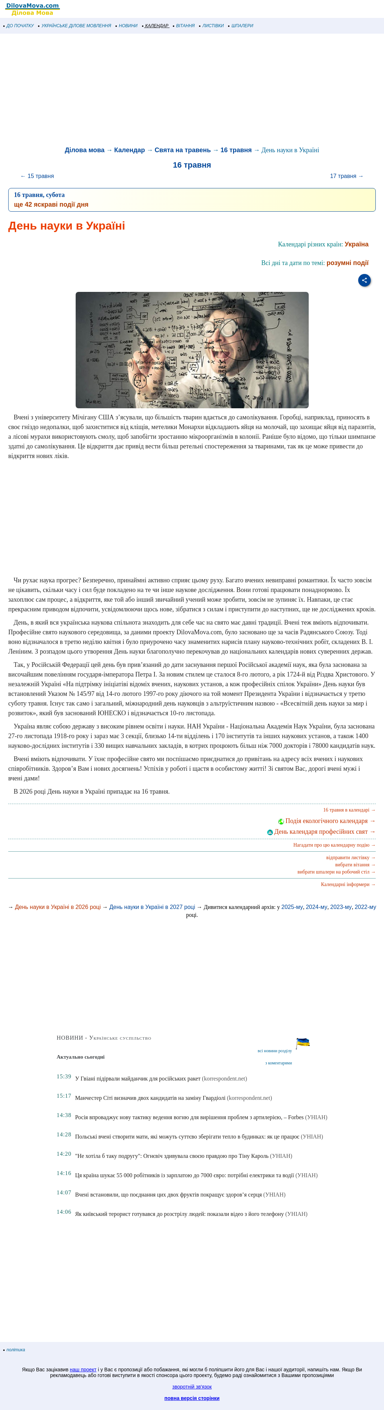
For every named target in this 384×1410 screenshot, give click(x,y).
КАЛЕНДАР (155, 25)
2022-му (365, 907)
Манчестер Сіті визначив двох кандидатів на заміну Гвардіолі (150, 1098)
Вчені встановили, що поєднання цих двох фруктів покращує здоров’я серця (168, 1195)
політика (14, 1349)
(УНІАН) (316, 1117)
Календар (129, 150)
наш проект (83, 1369)
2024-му (316, 907)
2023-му (341, 907)
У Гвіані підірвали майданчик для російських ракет (137, 1078)
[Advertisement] (192, 91)
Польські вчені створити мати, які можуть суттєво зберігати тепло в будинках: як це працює (187, 1137)
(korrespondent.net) (224, 1078)
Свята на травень (183, 150)
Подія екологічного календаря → (327, 820)
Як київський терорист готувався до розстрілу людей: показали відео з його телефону (179, 1214)
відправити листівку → (351, 857)
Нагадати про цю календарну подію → (334, 845)
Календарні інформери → (348, 884)
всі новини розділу (275, 1050)
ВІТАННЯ (184, 25)
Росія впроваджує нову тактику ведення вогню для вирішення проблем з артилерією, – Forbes (189, 1117)
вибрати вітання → (355, 864)
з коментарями (278, 1062)
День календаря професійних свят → (321, 831)
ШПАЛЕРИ (240, 25)
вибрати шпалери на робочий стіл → (337, 872)
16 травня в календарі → (349, 810)
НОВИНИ (127, 25)
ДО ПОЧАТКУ (19, 25)
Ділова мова (85, 150)
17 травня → (347, 176)
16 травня (236, 150)
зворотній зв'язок (192, 1387)
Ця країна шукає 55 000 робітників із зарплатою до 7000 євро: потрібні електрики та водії (184, 1175)
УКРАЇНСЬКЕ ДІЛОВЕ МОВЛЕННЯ (74, 25)
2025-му (292, 907)
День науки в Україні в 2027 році (152, 907)
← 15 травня (37, 176)
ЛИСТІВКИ (211, 25)
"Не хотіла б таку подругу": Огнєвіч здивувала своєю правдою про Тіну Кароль (172, 1156)
